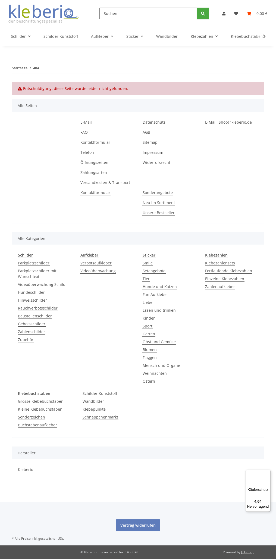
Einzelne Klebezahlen (224, 278)
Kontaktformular (95, 142)
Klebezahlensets (220, 263)
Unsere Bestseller (159, 212)
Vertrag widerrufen (138, 525)
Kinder (149, 318)
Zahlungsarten (93, 172)
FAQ (84, 132)
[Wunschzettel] (236, 13)
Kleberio (25, 469)
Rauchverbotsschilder (38, 308)
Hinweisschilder (32, 300)
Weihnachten (155, 373)
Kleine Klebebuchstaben (40, 409)
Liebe (147, 302)
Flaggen (150, 357)
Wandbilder (93, 401)
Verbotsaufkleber (96, 263)
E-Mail (86, 122)
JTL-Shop (247, 552)
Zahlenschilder (31, 331)
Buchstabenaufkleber (37, 424)
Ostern (149, 381)
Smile (148, 263)
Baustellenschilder (35, 315)
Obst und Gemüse (159, 341)
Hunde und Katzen (160, 286)
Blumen (150, 349)
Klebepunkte (94, 409)
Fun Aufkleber (155, 294)
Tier (146, 278)
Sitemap (150, 142)
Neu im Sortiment (159, 202)
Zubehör (25, 339)
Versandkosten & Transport (105, 182)
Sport (147, 326)
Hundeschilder (31, 292)
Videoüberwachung (98, 270)
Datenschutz (154, 122)
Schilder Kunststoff (100, 393)
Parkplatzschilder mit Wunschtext (37, 273)
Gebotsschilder (31, 323)
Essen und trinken (159, 310)
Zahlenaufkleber (220, 286)
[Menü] (267, 473)
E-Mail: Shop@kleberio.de (228, 122)
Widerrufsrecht (156, 162)
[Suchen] (148, 13)
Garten (149, 333)
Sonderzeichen (31, 417)
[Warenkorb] (257, 13)
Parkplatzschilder (33, 263)
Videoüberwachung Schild (41, 284)
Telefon (87, 152)
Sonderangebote (158, 192)
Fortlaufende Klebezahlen (228, 270)
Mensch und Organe (161, 365)
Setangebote (154, 270)
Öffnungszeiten (94, 162)
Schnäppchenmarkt (100, 417)
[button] (224, 13)
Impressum (153, 152)
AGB (146, 132)
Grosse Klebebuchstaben (41, 401)
